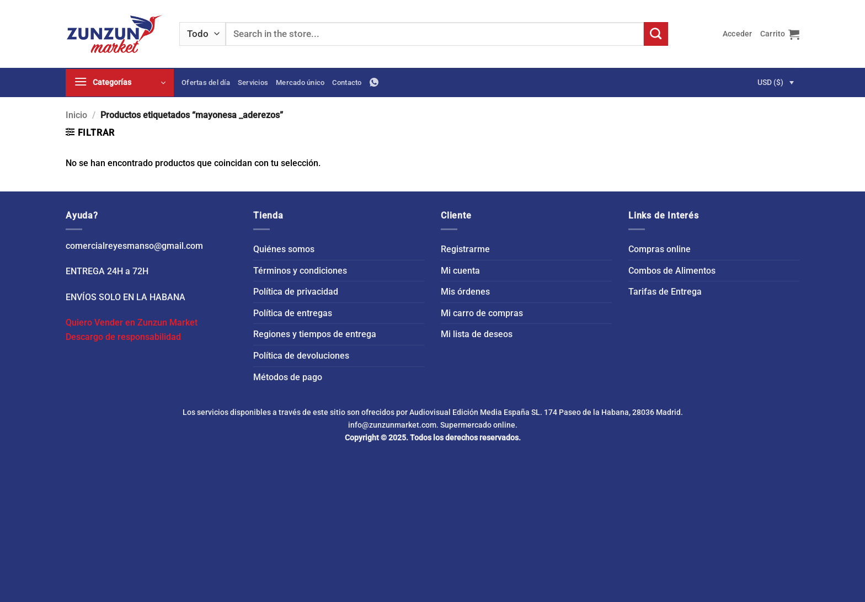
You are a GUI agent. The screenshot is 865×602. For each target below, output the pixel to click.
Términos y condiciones (300, 270)
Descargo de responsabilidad (123, 337)
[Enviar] (656, 34)
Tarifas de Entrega (665, 291)
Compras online (659, 249)
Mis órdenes (465, 291)
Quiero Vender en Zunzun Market (131, 322)
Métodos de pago (287, 377)
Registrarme (465, 249)
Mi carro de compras (482, 313)
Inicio (76, 115)
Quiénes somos (283, 249)
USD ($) (770, 82)
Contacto (346, 82)
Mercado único (300, 82)
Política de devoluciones (301, 355)
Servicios (253, 82)
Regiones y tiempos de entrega (314, 334)
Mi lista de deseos (476, 334)
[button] (737, 34)
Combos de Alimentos (672, 270)
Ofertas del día (205, 82)
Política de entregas (292, 313)
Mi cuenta (460, 270)
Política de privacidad (295, 291)
